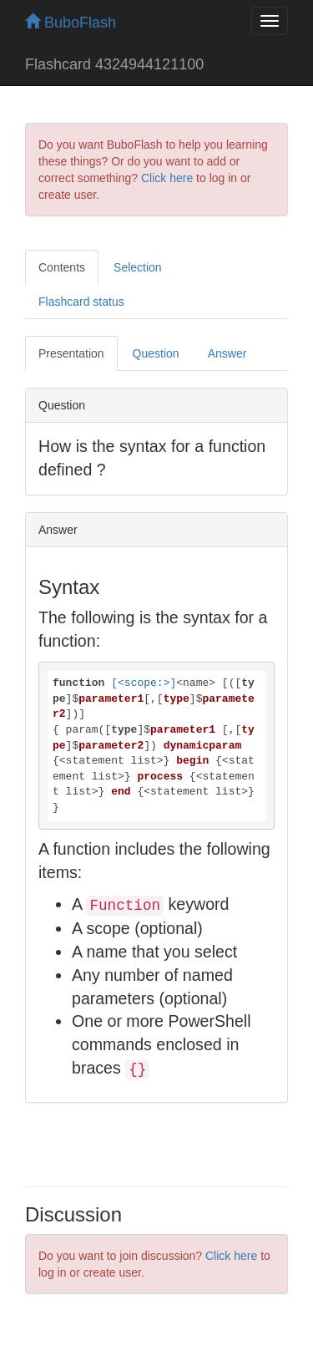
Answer (227, 353)
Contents (61, 267)
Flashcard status (81, 301)
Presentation (71, 353)
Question (156, 353)
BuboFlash (70, 22)
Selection (138, 267)
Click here (167, 178)
